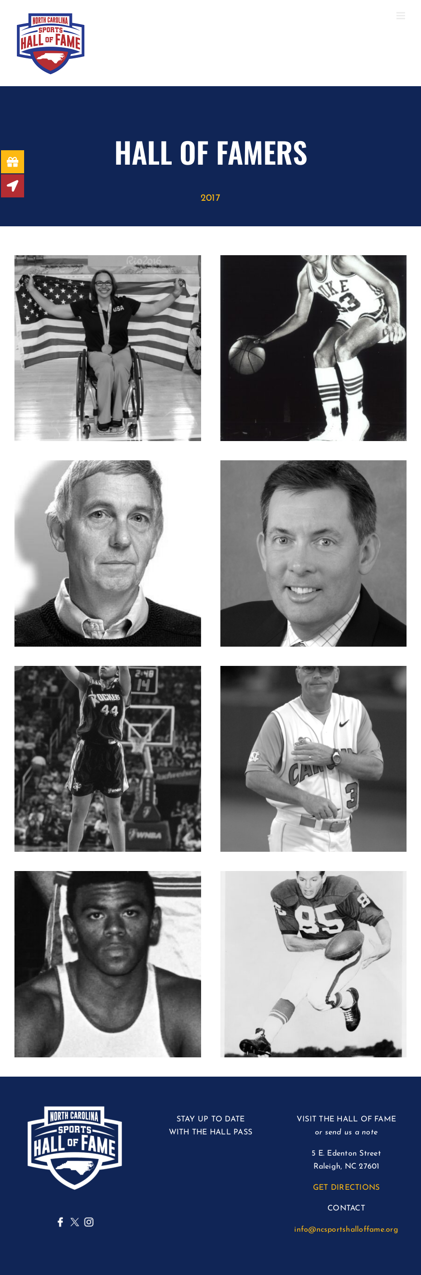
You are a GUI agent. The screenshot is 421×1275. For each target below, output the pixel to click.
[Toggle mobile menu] (401, 16)
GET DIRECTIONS (346, 1188)
